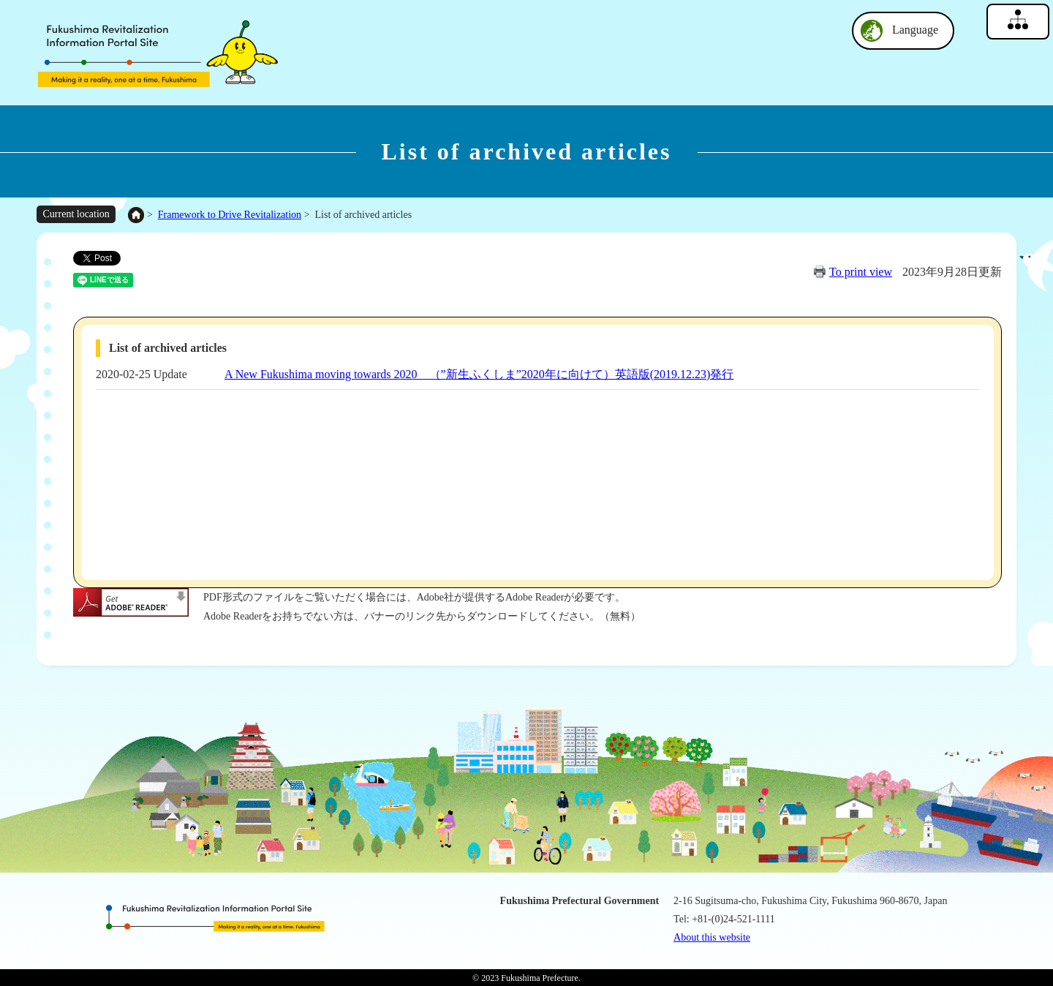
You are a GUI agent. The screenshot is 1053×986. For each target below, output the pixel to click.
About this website (711, 937)
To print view (860, 272)
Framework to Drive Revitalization (229, 214)
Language (915, 29)
